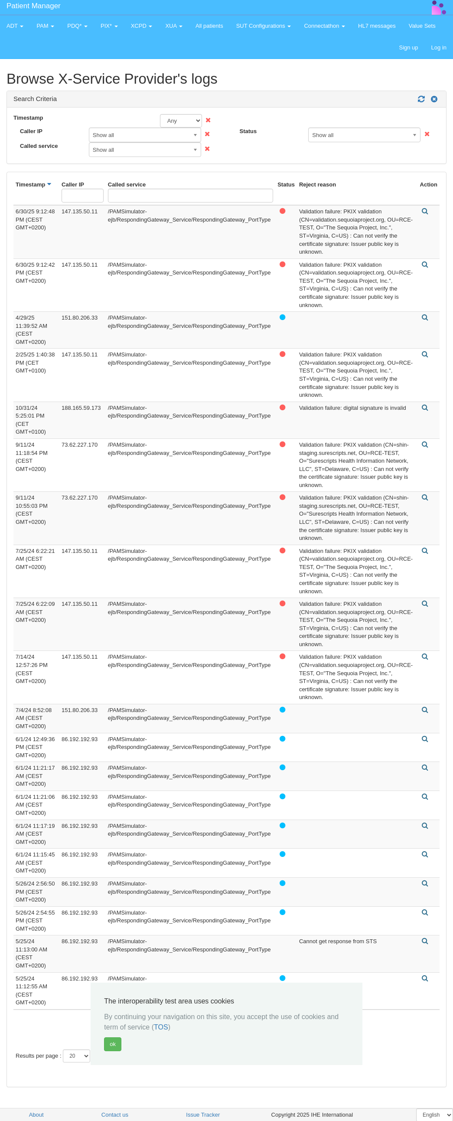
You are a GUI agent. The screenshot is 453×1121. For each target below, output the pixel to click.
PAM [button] (45, 26)
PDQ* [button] (77, 26)
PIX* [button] (109, 26)
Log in (438, 47)
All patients (209, 26)
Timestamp (28, 117)
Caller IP (31, 131)
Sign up (408, 47)
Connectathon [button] (324, 26)
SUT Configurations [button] (263, 26)
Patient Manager (34, 6)
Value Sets (422, 26)
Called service (39, 146)
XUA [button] (174, 26)
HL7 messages (377, 26)
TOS (161, 1027)
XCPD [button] (142, 26)
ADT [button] (15, 26)
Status (248, 131)
